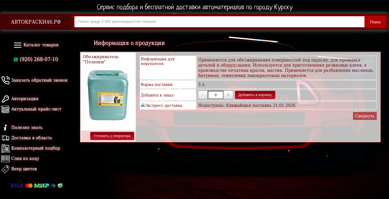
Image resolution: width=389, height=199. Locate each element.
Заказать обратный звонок (34, 80)
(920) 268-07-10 (35, 59)
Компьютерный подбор (30, 148)
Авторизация (19, 98)
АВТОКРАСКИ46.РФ (36, 22)
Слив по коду (20, 158)
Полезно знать (22, 127)
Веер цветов (19, 168)
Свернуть (365, 116)
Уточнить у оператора (112, 136)
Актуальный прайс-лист (31, 108)
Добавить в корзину (255, 95)
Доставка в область (26, 137)
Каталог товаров (35, 45)
